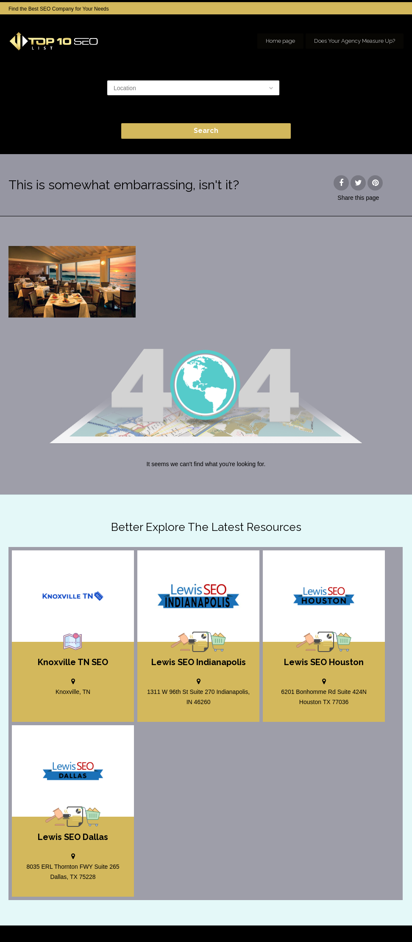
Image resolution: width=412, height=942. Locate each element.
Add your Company (277, 921)
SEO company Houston (337, 921)
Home (236, 921)
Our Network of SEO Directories (367, 929)
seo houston (390, 921)
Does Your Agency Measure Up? (354, 41)
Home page (280, 41)
